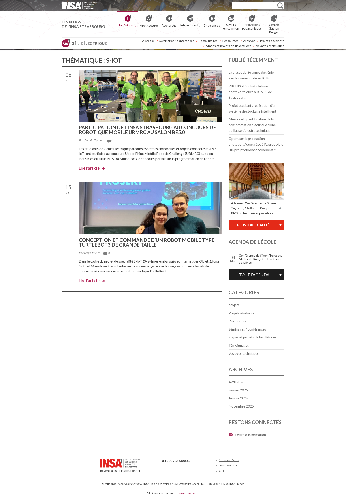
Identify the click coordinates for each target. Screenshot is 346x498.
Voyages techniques (270, 46)
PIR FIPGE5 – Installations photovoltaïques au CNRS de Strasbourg (250, 91)
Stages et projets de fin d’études (228, 46)
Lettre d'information (250, 434)
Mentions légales (229, 460)
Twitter (171, 467)
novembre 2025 (241, 406)
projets (234, 305)
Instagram (193, 467)
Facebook (164, 467)
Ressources (230, 41)
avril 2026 (236, 382)
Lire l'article (89, 168)
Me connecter (187, 493)
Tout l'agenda (254, 274)
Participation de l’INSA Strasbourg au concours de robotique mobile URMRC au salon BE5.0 (147, 129)
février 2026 (238, 390)
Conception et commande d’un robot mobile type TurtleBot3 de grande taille (146, 242)
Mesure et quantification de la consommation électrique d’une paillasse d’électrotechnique (252, 124)
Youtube (178, 467)
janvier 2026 (238, 398)
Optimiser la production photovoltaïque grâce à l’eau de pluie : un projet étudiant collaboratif (256, 144)
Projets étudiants (272, 41)
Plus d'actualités (254, 225)
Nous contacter (228, 465)
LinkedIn (186, 467)
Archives (249, 41)
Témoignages (208, 41)
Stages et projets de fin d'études (252, 337)
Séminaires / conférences (176, 41)
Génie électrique (89, 43)
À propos (148, 41)
